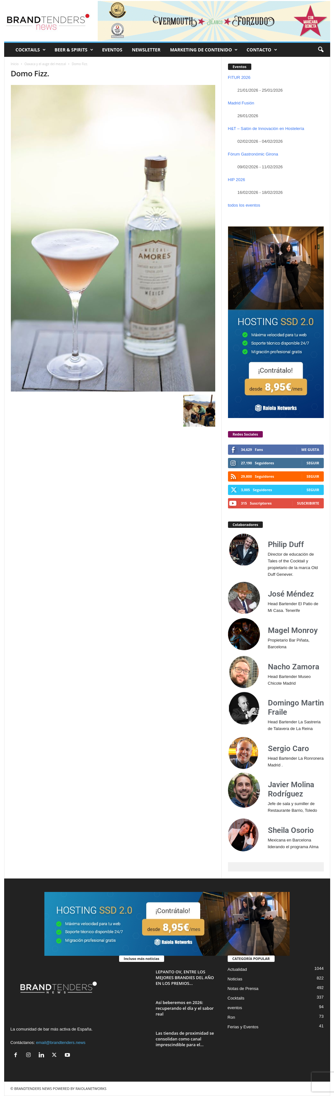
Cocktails (236, 998)
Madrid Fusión (241, 103)
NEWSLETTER (146, 50)
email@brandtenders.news (61, 1042)
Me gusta (310, 449)
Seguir (313, 462)
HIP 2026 (236, 179)
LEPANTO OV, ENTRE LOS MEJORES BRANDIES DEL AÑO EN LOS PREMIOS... (185, 977)
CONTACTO (262, 50)
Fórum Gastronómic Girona (253, 154)
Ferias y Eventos (243, 1026)
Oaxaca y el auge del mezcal (45, 64)
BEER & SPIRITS (74, 50)
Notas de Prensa (243, 988)
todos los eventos (244, 205)
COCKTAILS (31, 50)
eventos (235, 1007)
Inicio (15, 64)
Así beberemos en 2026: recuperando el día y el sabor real (185, 1008)
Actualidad (237, 969)
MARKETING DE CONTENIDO (204, 50)
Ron (231, 1017)
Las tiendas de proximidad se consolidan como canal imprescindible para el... (185, 1038)
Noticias (235, 979)
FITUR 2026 (239, 77)
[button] (321, 50)
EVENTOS (112, 50)
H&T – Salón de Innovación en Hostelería (266, 128)
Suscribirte (308, 503)
